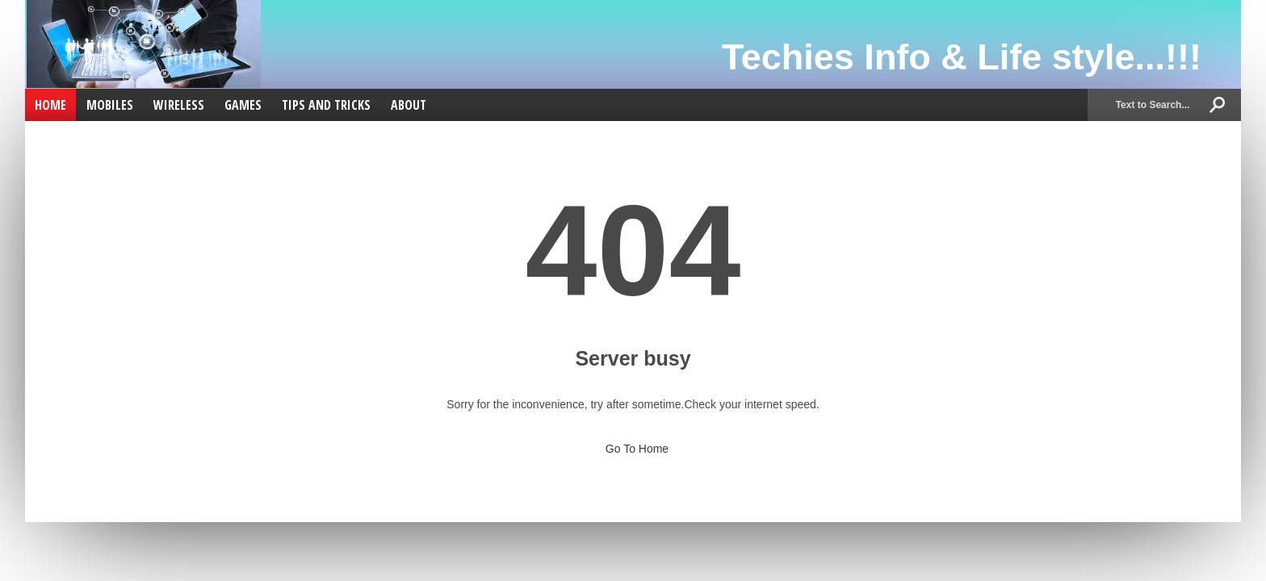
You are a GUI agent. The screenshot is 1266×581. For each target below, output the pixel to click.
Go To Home (633, 444)
